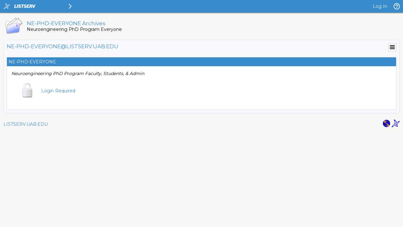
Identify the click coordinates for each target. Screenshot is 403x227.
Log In (380, 6)
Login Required (58, 91)
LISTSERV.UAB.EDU (25, 124)
